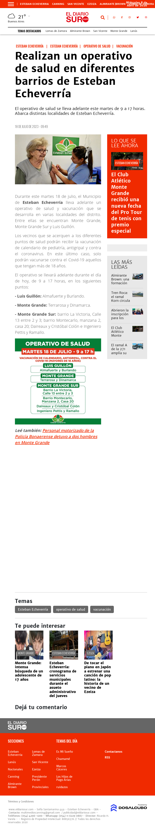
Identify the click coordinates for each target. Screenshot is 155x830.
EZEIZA (90, 653)
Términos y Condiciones (21, 801)
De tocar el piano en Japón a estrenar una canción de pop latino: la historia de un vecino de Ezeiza (97, 677)
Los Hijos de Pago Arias (64, 778)
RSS (107, 757)
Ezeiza (91, 4)
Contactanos (113, 751)
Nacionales (15, 769)
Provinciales (40, 787)
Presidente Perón (39, 778)
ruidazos (62, 787)
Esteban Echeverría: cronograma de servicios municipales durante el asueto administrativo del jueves (62, 679)
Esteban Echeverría (33, 609)
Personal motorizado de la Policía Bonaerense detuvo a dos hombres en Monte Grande (56, 436)
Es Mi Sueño (64, 751)
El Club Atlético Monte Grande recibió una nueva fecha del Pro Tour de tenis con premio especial (126, 202)
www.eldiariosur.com (21, 809)
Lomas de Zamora (56, 30)
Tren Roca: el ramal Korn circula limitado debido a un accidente (120, 302)
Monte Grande (118, 30)
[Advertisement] (81, 477)
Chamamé (63, 759)
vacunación (102, 609)
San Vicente (75, 4)
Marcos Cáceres (61, 767)
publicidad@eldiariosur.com (79, 812)
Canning (58, 4)
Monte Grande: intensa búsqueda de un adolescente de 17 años (29, 671)
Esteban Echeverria (34, 4)
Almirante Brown (113, 4)
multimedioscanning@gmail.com (40, 812)
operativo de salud (70, 609)
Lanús (133, 30)
